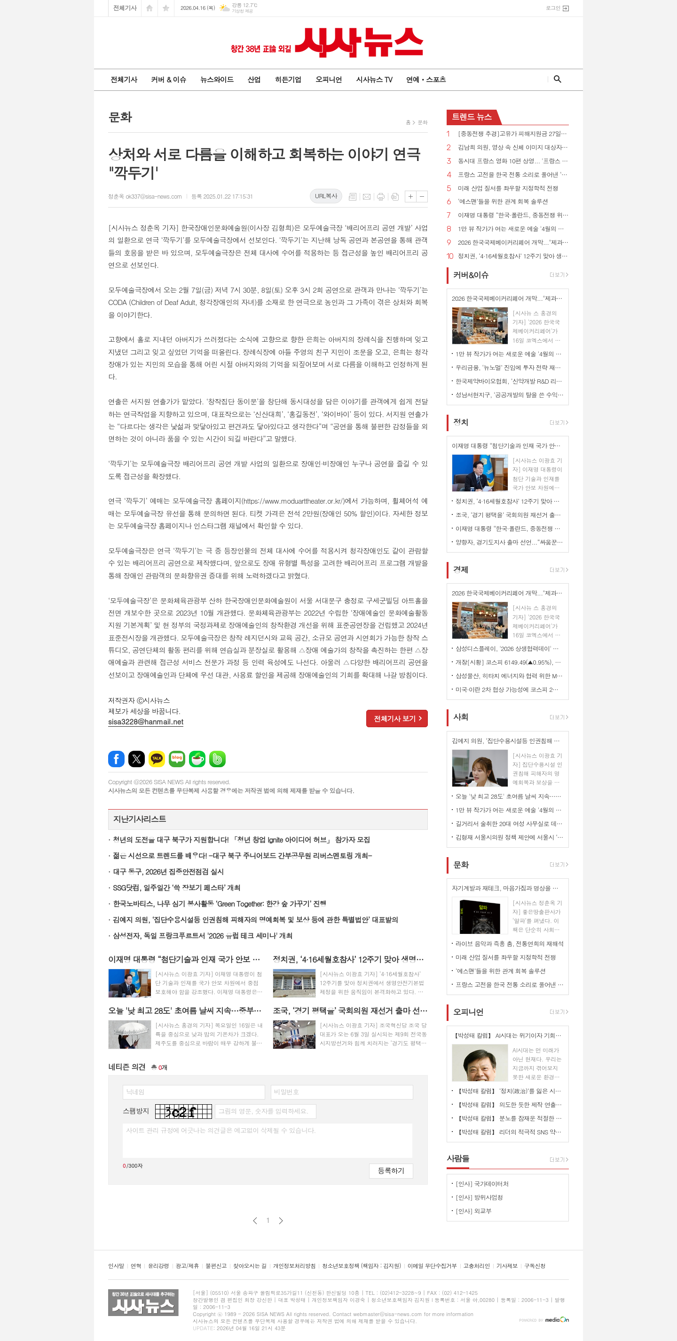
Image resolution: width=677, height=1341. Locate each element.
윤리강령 (158, 1265)
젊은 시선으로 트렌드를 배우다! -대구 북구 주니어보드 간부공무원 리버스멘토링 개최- (242, 855)
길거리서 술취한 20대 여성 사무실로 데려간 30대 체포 (510, 823)
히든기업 (288, 79)
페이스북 (116, 759)
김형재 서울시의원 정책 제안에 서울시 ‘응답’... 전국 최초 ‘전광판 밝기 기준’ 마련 (510, 837)
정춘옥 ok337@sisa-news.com (145, 196)
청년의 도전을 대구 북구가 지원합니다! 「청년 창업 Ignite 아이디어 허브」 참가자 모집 (241, 839)
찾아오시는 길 (250, 1265)
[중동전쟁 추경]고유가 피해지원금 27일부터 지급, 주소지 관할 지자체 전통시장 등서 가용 (513, 134)
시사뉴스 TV (374, 79)
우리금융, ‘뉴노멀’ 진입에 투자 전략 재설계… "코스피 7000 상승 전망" (510, 367)
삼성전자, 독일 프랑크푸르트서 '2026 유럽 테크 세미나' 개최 (202, 935)
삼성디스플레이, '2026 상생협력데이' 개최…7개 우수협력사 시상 (510, 648)
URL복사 (326, 195)
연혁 (136, 1265)
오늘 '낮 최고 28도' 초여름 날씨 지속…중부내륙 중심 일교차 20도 (510, 796)
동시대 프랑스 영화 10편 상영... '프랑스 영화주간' (513, 161)
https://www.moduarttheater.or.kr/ (293, 501)
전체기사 (124, 7)
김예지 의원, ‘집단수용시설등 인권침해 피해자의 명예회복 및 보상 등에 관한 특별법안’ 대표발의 (255, 919)
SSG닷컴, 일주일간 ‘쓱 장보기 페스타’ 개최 (176, 887)
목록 (352, 196)
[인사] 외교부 (473, 1210)
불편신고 (216, 1265)
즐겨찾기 (166, 8)
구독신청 (534, 1265)
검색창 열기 (555, 79)
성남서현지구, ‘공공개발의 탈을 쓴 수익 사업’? (510, 394)
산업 (253, 79)
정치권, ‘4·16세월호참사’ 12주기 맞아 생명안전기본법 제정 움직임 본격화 (513, 256)
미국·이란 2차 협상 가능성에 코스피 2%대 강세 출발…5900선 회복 (510, 689)
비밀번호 (286, 1091)
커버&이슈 (470, 275)
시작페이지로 (149, 8)
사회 (460, 717)
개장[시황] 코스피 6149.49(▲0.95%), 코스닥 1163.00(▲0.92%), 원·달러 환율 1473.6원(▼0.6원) (510, 662)
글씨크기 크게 (411, 196)
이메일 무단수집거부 (432, 1265)
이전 (255, 1220)
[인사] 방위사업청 (479, 1197)
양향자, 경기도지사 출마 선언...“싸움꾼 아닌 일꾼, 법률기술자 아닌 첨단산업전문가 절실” (510, 542)
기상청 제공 (242, 11)
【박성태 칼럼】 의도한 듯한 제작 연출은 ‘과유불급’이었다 (510, 1104)
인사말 (116, 1265)
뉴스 (472, 116)
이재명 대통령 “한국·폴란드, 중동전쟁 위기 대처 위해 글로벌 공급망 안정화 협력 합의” (513, 215)
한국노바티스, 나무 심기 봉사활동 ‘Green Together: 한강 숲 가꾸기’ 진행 (219, 903)
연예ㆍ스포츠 (426, 79)
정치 (460, 422)
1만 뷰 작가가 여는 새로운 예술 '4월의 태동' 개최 (513, 229)
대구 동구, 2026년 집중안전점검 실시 (168, 871)
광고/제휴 (187, 1265)
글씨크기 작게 (422, 196)
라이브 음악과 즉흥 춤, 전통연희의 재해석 (510, 943)
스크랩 (395, 196)
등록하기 (391, 1170)
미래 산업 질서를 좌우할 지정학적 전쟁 (508, 189)
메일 (366, 196)
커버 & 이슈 (168, 79)
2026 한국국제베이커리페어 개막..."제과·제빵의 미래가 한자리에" (513, 243)
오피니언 (328, 79)
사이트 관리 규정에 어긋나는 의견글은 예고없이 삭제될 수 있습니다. (221, 1130)
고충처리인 (477, 1265)
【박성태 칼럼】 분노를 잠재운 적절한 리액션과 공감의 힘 (510, 1118)
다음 (281, 1220)
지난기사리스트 (139, 819)
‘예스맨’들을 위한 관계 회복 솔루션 (503, 202)
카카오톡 (157, 759)
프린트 (381, 196)
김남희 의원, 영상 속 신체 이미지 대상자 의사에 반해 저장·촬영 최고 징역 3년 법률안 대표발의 (513, 148)
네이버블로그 (177, 759)
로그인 (553, 7)
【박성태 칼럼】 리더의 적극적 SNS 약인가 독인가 (510, 1131)
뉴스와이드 (217, 79)
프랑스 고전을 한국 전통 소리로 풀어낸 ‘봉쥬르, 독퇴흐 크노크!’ (513, 175)
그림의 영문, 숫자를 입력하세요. (263, 1111)
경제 (460, 569)
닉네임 (135, 1091)
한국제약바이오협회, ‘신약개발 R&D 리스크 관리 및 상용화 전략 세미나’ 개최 (510, 381)
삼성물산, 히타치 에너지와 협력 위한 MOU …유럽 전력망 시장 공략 (510, 675)
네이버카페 (197, 759)
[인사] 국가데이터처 (482, 1183)
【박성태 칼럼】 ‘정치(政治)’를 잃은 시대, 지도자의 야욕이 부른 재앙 (510, 1090)
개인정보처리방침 (294, 1265)
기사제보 (507, 1265)
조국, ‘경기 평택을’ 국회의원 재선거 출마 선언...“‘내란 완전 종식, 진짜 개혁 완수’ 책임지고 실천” (510, 514)
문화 (422, 122)
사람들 (458, 1158)
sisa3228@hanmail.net (145, 721)
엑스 (136, 759)
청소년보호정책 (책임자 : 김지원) (361, 1265)
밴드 (217, 759)
